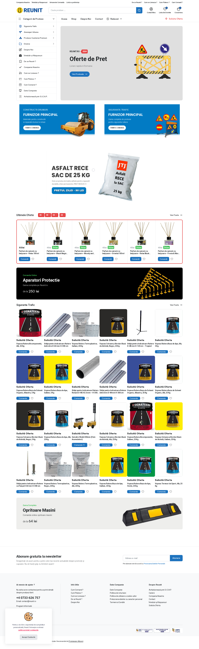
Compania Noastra (23, 2)
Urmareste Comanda (57, 2)
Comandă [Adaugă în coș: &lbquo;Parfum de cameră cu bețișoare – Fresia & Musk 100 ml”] (163, 259)
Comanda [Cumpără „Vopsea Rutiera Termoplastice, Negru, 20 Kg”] (50, 491)
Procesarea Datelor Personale (154, 564)
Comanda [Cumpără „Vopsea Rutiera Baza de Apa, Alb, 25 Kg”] (50, 445)
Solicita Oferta (154, 605)
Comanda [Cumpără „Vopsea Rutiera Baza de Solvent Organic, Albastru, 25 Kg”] (134, 398)
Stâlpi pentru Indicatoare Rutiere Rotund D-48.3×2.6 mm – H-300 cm (85, 392)
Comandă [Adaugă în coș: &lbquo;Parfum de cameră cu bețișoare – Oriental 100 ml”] (108, 259)
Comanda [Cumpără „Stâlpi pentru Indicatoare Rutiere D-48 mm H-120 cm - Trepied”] (134, 352)
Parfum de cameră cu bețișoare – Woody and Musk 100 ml (84, 253)
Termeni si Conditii (117, 602)
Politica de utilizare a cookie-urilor (123, 596)
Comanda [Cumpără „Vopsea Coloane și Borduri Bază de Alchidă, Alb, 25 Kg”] (106, 445)
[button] (179, 10)
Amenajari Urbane (28, 32)
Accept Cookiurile (28, 637)
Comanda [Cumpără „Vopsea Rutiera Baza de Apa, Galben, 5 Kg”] (50, 398)
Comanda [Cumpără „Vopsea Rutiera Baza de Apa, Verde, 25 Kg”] (134, 491)
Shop (73, 19)
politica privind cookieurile (28, 630)
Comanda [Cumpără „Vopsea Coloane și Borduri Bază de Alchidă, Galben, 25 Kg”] (161, 445)
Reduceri (112, 18)
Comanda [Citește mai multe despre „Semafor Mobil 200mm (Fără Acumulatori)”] (79, 445)
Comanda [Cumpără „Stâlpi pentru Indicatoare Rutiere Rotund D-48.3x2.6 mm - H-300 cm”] (78, 398)
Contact (99, 19)
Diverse (24, 43)
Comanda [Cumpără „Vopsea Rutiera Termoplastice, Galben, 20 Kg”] (78, 352)
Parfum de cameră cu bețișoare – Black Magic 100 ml (57, 253)
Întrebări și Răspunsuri (39, 2)
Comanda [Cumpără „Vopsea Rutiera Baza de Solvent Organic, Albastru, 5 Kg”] (23, 398)
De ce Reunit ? (137, 2)
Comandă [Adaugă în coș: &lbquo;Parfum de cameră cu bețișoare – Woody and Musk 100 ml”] (80, 259)
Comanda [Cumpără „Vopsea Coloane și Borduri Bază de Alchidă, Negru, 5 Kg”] (23, 445)
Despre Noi (26, 49)
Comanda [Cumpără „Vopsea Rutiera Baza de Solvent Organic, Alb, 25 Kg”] (161, 398)
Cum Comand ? (177, 2)
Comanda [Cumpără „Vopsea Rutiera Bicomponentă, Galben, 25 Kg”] (134, 445)
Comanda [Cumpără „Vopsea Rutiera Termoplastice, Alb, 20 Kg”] (78, 491)
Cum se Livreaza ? (150, 2)
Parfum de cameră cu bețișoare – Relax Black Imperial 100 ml (139, 253)
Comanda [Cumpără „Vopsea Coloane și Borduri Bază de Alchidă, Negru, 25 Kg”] (106, 352)
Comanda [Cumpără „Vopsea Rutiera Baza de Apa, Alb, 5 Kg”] (161, 352)
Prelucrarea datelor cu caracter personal (126, 599)
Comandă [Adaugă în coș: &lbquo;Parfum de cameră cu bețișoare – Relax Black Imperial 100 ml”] (136, 259)
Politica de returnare (118, 593)
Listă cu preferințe (73, 2)
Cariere (152, 593)
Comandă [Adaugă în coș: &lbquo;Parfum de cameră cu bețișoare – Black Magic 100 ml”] (52, 259)
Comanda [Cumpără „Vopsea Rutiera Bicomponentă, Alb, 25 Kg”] (23, 352)
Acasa (64, 19)
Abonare (176, 558)
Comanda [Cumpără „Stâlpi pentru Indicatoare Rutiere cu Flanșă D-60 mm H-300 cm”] (23, 491)
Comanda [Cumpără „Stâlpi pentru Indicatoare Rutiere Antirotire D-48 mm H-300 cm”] (106, 398)
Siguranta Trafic (28, 26)
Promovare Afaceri (76, 641)
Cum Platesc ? (164, 2)
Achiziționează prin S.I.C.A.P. (33, 96)
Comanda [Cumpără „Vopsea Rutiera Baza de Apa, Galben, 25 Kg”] (106, 491)
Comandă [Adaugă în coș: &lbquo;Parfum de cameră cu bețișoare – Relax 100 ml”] (24, 259)
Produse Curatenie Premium (33, 38)
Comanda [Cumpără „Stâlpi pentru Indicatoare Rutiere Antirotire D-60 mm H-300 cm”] (50, 352)
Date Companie (28, 90)
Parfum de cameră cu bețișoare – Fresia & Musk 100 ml (168, 253)
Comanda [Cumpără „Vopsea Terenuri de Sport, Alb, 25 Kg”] (161, 491)
